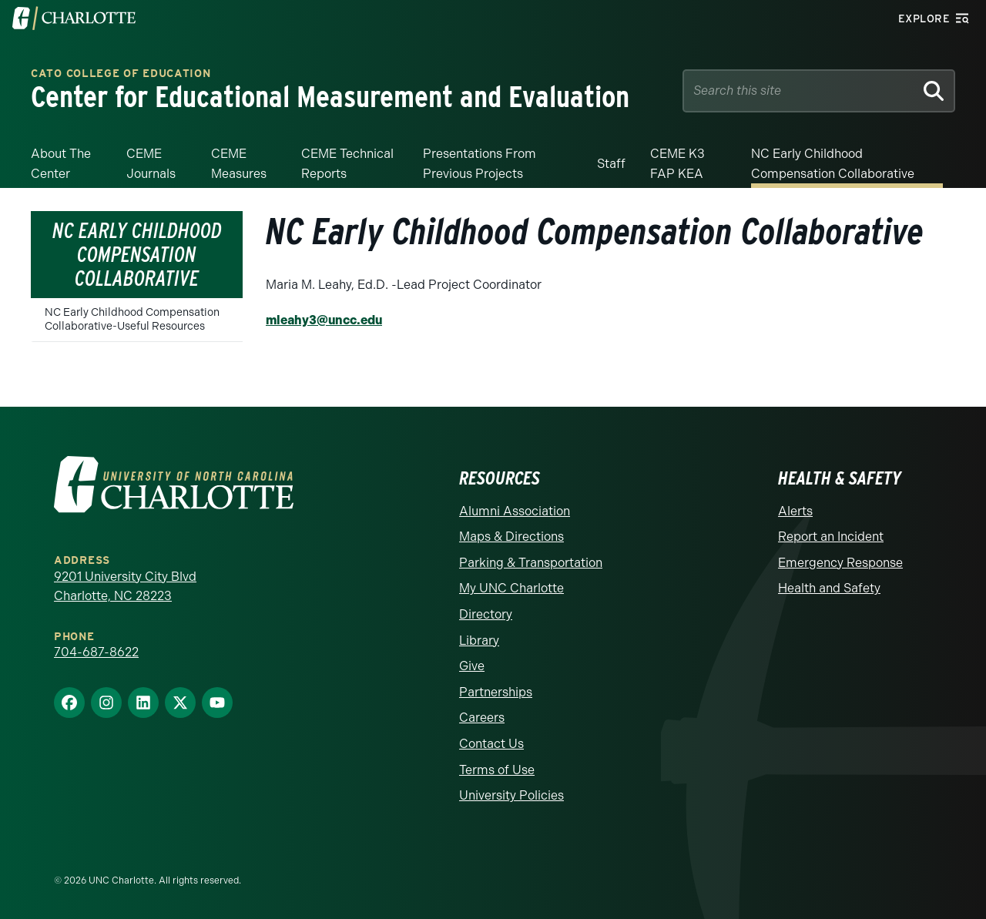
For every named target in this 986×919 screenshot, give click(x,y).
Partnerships (495, 692)
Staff (611, 163)
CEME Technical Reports (347, 163)
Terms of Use (497, 770)
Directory (485, 614)
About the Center (61, 163)
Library (479, 640)
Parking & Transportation (530, 562)
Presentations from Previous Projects (479, 163)
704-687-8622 (96, 652)
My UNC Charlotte (511, 588)
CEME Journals (151, 163)
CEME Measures (239, 163)
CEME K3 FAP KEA (677, 163)
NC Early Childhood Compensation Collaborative (832, 163)
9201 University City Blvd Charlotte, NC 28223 (125, 586)
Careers (482, 717)
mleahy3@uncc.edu (324, 320)
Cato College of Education (121, 73)
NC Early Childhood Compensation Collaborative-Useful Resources (132, 319)
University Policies (511, 795)
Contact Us (491, 743)
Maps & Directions (511, 536)
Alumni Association (514, 511)
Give (472, 666)
